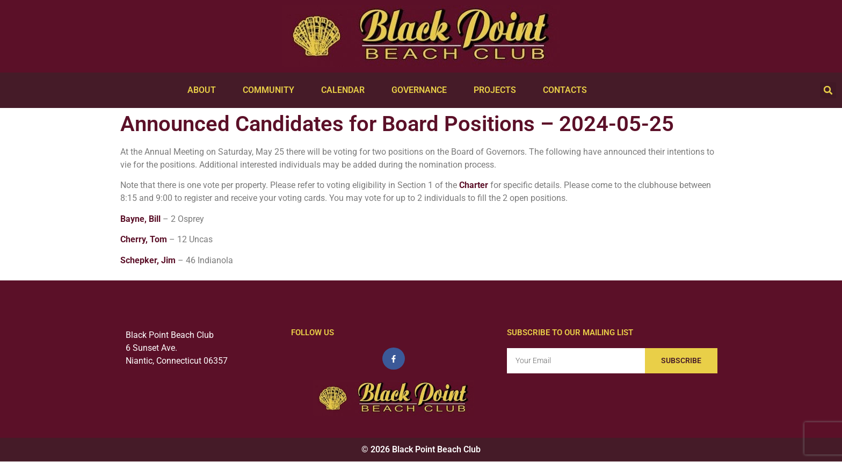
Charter (473, 185)
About (204, 90)
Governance (421, 90)
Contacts (567, 90)
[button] (828, 90)
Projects (497, 90)
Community (271, 90)
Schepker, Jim (148, 260)
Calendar (345, 90)
